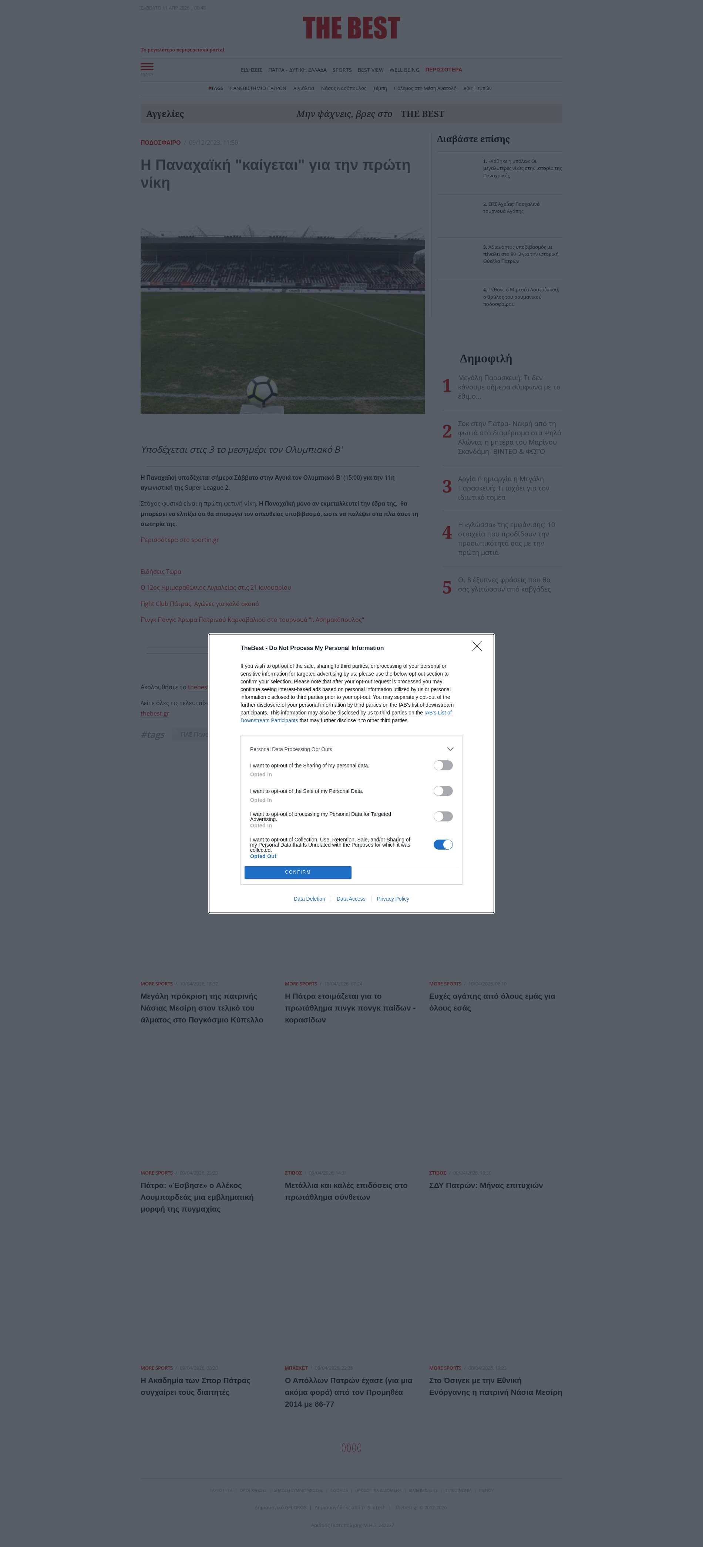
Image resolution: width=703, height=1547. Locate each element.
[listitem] (351, 749)
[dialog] (351, 773)
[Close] (479, 649)
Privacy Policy (393, 899)
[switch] (443, 765)
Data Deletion (309, 899)
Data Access (351, 899)
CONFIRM (298, 872)
